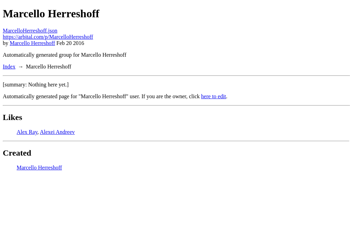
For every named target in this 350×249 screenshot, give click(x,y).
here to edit (213, 96)
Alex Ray (27, 132)
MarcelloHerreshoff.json (30, 31)
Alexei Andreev (57, 132)
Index (9, 67)
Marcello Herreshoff (32, 43)
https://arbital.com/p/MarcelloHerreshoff (48, 37)
